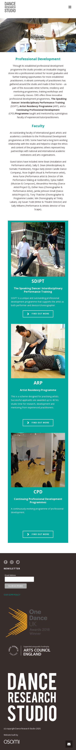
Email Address (10, 575)
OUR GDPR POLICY (12, 594)
